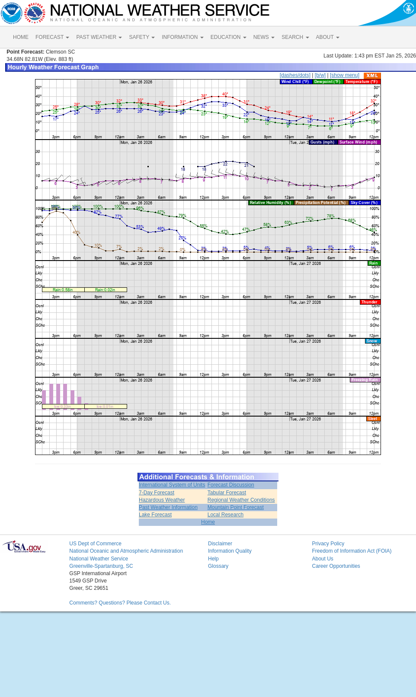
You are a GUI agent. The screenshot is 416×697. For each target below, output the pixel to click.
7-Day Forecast (156, 493)
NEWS (264, 37)
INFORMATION (182, 37)
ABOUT (327, 37)
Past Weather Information (168, 507)
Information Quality (230, 551)
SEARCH (295, 37)
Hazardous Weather (162, 500)
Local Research (225, 515)
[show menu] (344, 75)
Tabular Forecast (227, 493)
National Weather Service (98, 559)
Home (208, 522)
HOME (21, 37)
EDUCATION (228, 37)
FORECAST (52, 37)
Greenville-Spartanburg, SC (101, 566)
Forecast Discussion (231, 485)
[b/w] (320, 75)
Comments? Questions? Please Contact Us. (120, 603)
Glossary (218, 566)
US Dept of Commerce (95, 544)
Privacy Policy (328, 544)
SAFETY (142, 37)
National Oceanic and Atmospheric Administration (126, 551)
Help (213, 559)
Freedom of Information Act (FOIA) (351, 551)
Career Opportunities (336, 566)
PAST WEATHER (99, 37)
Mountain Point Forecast (236, 507)
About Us (322, 559)
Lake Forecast (155, 515)
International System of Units (172, 485)
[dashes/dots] (295, 75)
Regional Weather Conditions (241, 500)
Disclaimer (220, 544)
